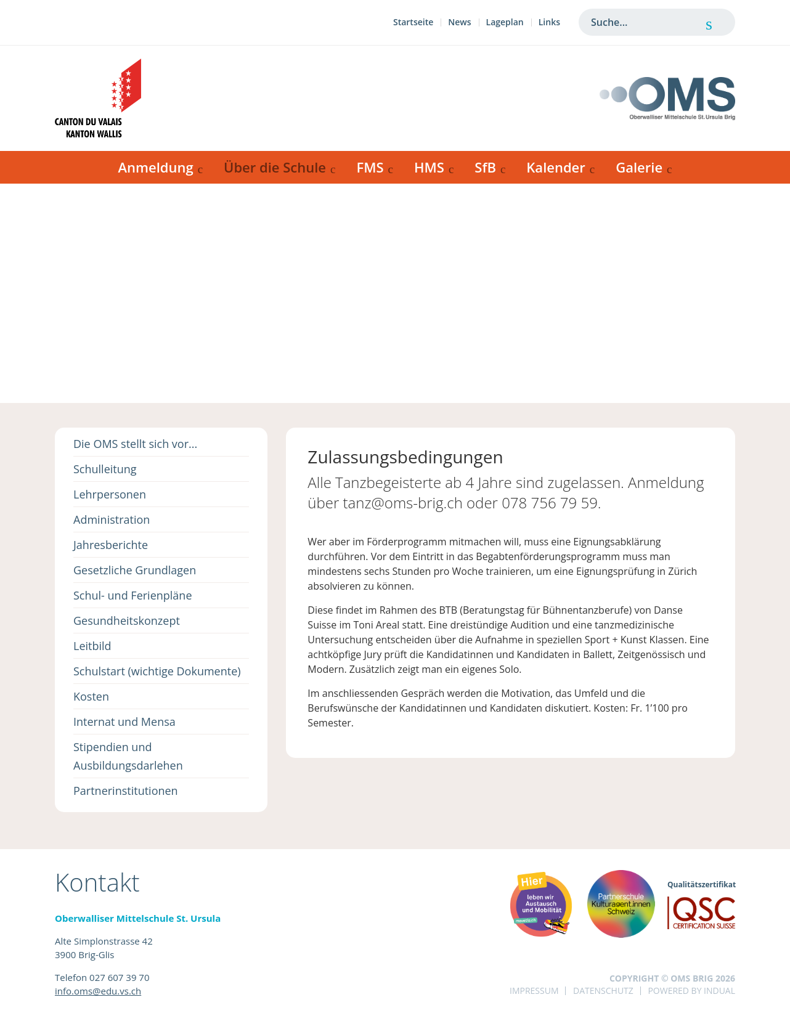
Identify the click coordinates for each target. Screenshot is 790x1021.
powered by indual (691, 990)
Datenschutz (603, 990)
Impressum (534, 990)
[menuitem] (413, 24)
